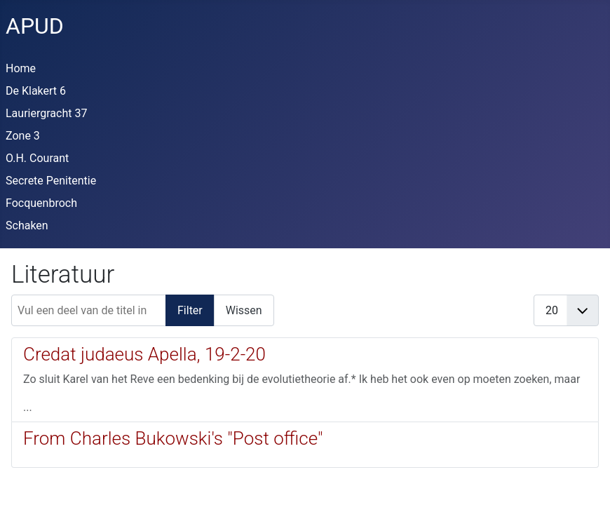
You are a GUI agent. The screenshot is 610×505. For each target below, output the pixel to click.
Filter (190, 310)
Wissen (244, 310)
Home (21, 68)
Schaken (27, 225)
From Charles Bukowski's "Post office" (173, 438)
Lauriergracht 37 (46, 113)
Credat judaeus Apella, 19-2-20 (144, 354)
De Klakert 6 (36, 90)
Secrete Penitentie (51, 180)
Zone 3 (23, 135)
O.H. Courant (37, 158)
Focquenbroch (41, 203)
